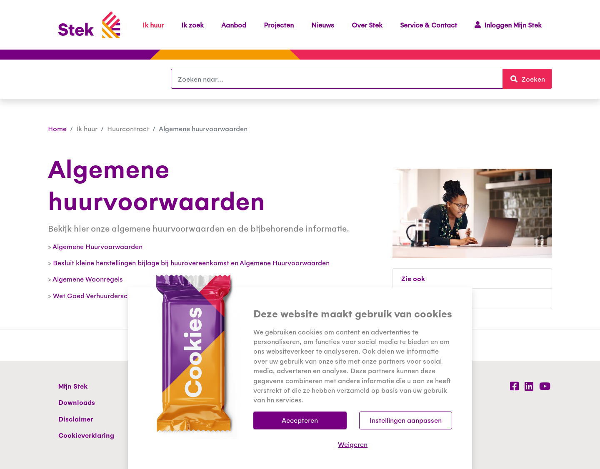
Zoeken (531, 78)
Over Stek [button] (367, 24)
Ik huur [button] (153, 24)
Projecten (279, 24)
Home (57, 128)
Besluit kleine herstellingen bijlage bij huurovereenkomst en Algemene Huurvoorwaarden (191, 262)
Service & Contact (428, 24)
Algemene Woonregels (87, 278)
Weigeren (353, 444)
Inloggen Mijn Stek (508, 24)
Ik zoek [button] (192, 24)
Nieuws (322, 24)
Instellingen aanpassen (406, 420)
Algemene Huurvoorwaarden (97, 246)
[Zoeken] (337, 79)
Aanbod (233, 24)
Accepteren (300, 420)
